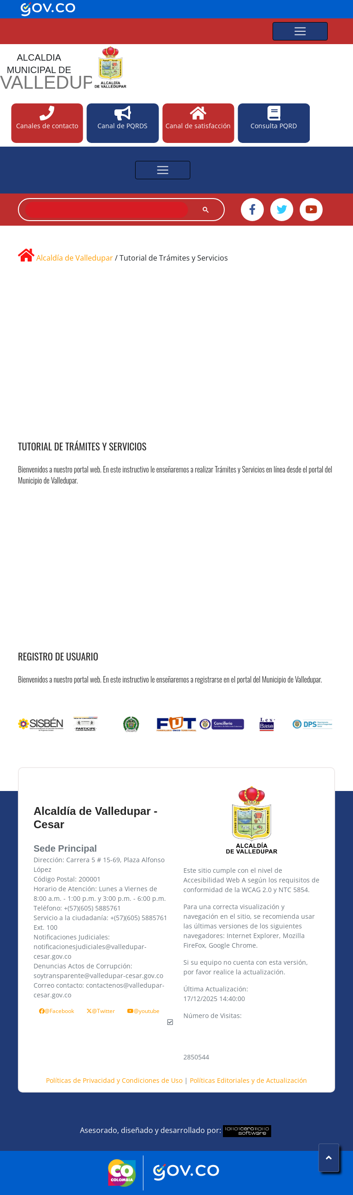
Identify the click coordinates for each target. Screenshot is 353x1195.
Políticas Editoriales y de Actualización (248, 1080)
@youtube (143, 1011)
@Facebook (56, 1011)
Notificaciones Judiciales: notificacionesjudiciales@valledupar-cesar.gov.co (90, 947)
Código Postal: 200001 (67, 879)
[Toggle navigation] (300, 31)
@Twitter (100, 1011)
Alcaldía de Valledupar (74, 258)
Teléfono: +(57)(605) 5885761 (77, 908)
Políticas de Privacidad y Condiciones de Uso (115, 1080)
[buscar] (106, 210)
